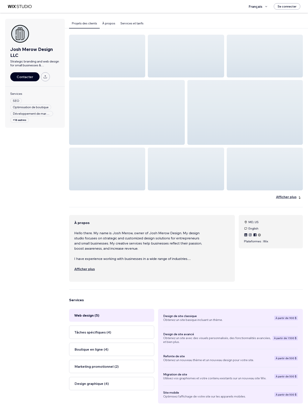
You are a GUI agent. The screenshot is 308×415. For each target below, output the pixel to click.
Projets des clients (84, 23)
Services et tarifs (132, 23)
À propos (108, 23)
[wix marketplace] (20, 6)
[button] (107, 56)
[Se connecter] (287, 6)
